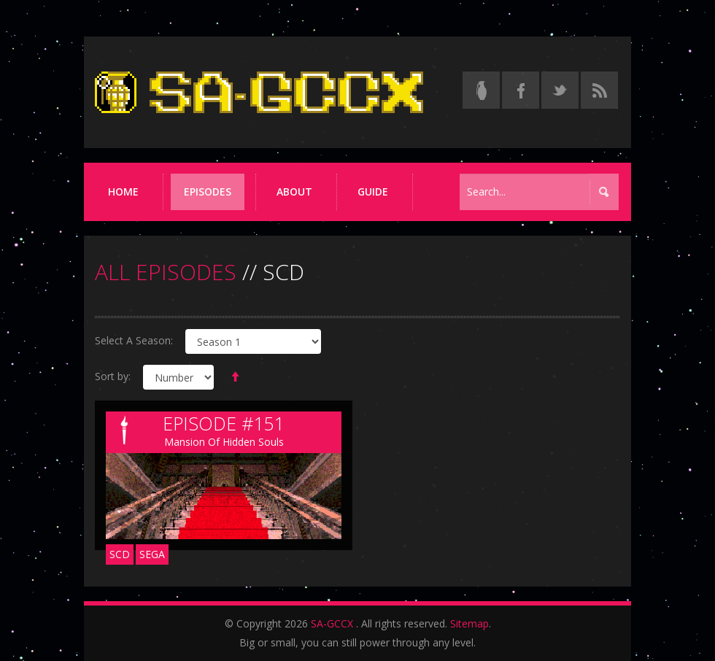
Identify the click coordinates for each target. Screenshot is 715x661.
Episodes (207, 191)
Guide (373, 191)
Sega (152, 554)
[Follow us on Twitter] (560, 90)
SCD (119, 554)
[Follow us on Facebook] (520, 90)
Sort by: (113, 376)
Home (123, 191)
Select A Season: (134, 340)
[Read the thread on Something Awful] (481, 90)
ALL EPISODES (165, 272)
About (294, 191)
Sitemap (469, 623)
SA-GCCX (332, 623)
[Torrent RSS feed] (599, 90)
